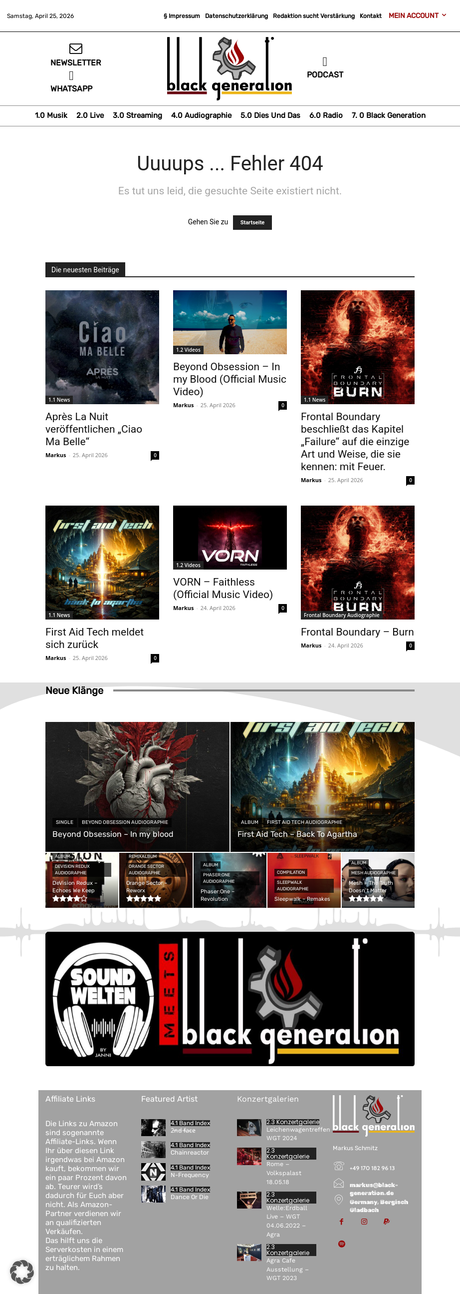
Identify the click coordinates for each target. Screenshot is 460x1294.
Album (249, 822)
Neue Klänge (74, 690)
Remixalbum (143, 856)
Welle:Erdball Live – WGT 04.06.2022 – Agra (292, 1214)
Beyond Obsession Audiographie (125, 822)
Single (64, 822)
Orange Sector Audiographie (146, 869)
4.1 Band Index (190, 1123)
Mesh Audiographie (373, 872)
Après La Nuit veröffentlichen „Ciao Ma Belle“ (93, 429)
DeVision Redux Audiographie (72, 869)
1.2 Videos (188, 349)
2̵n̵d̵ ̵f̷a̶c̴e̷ (183, 1130)
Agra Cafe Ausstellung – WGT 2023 (286, 1256)
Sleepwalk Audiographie (292, 885)
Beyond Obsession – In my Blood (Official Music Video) (229, 379)
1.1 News (59, 399)
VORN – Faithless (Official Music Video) (223, 588)
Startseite (252, 222)
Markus (55, 455)
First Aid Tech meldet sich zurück (94, 638)
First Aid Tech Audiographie (304, 822)
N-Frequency (189, 1174)
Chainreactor (189, 1152)
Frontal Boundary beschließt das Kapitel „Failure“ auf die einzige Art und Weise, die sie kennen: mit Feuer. (355, 442)
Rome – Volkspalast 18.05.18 (283, 1171)
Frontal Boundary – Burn (357, 632)
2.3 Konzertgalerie (292, 1122)
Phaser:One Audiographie (218, 878)
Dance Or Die (189, 1197)
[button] (22, 1272)
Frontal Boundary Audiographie (342, 615)
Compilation (291, 872)
